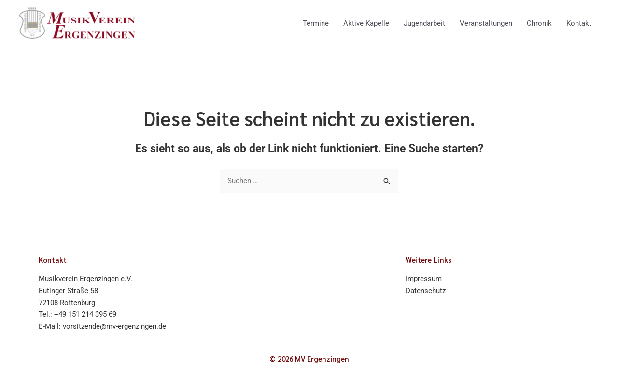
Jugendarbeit (424, 23)
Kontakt (578, 23)
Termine (316, 23)
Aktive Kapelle (366, 23)
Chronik (539, 23)
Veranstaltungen (486, 23)
